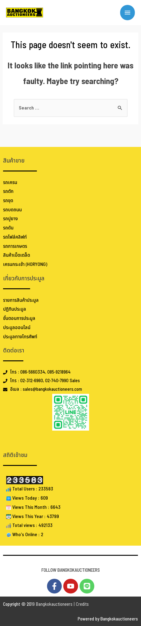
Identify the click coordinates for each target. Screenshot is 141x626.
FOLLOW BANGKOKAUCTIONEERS (70, 570)
